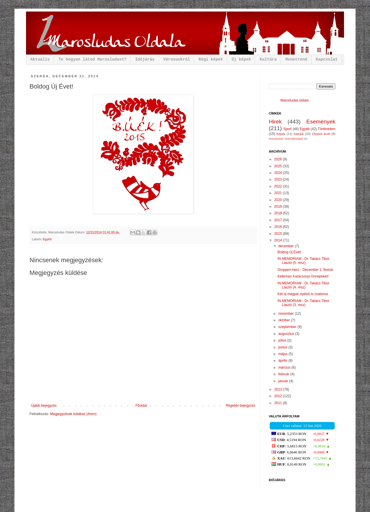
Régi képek (211, 59)
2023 (278, 179)
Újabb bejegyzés (44, 406)
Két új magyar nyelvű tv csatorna (303, 294)
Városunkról (176, 59)
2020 (278, 200)
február (284, 374)
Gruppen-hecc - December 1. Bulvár (305, 270)
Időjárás (144, 59)
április (283, 361)
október (284, 320)
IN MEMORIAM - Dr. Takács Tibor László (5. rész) (303, 261)
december (286, 246)
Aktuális (40, 59)
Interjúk (298, 134)
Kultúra (268, 59)
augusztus (286, 334)
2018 (278, 213)
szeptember (287, 327)
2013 (278, 389)
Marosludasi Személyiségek (286, 138)
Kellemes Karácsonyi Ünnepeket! (303, 276)
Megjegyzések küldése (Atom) (73, 414)
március (284, 367)
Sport (287, 129)
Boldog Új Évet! (289, 252)
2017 (278, 220)
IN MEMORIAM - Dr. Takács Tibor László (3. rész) (303, 303)
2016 (278, 227)
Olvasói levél (321, 134)
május (283, 354)
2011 (278, 403)
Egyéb (47, 239)
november (286, 314)
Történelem (326, 129)
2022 (278, 186)
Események (320, 122)
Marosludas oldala (294, 100)
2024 (278, 173)
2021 (278, 193)
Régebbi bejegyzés (240, 406)
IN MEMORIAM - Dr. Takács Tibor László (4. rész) (303, 285)
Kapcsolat (327, 59)
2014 (278, 240)
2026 (278, 159)
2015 (278, 234)
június (283, 347)
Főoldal (141, 406)
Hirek (275, 122)
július (282, 340)
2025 (278, 166)
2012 (278, 396)
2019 (278, 207)
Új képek (241, 59)
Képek (280, 134)
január (283, 381)
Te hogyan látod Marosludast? (92, 59)
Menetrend (296, 59)
